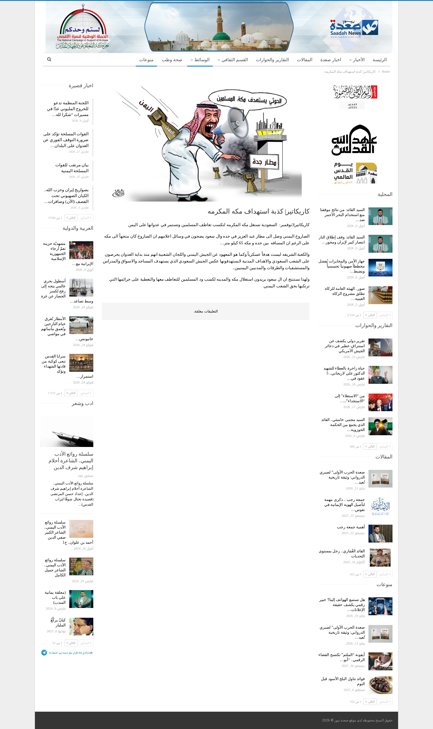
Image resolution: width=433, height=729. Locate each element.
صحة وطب (172, 59)
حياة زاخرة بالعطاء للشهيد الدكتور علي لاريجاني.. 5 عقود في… (344, 373)
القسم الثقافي (235, 59)
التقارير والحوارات (272, 59)
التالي (370, 315)
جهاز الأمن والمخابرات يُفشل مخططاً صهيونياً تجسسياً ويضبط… (341, 266)
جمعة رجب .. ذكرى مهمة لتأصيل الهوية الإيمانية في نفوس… (344, 505)
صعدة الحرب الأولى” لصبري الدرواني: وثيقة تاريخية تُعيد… (342, 477)
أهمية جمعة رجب (351, 527)
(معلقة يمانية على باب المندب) (55, 597)
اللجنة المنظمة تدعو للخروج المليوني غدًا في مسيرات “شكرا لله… (68, 109)
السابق (385, 315)
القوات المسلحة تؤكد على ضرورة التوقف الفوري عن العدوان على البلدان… (66, 140)
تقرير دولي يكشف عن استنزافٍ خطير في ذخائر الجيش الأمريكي (345, 346)
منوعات (146, 59)
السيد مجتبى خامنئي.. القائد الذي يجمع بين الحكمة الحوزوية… (343, 425)
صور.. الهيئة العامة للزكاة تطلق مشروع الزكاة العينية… (345, 294)
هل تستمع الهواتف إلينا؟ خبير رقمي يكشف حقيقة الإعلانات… (342, 605)
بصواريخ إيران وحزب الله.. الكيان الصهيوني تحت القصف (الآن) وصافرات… (66, 196)
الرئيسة (380, 59)
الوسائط (202, 59)
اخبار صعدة (330, 59)
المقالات (304, 59)
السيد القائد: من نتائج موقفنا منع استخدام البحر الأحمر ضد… (342, 215)
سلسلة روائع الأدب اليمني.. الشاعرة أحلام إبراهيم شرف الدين (71, 460)
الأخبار (359, 59)
